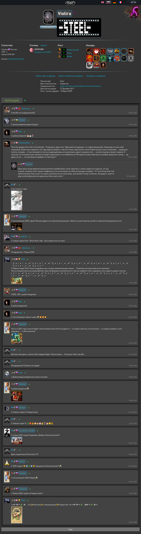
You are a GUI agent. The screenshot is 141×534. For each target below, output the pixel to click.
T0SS (23, 259)
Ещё (70, 529)
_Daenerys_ (26, 108)
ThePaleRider (24, 143)
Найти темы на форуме (45, 75)
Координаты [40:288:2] (42, 52)
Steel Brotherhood (16, 59)
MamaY (22, 289)
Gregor (22, 407)
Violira (29, 164)
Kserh (21, 461)
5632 (20, 131)
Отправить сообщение (95, 75)
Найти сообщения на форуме (70, 75)
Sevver (22, 119)
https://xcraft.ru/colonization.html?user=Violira (80, 86)
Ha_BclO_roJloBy (26, 430)
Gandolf (22, 216)
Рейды (69, 53)
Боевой (69, 56)
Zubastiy (23, 488)
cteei (20, 372)
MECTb (24, 236)
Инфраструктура (73, 50)
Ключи (43, 45)
